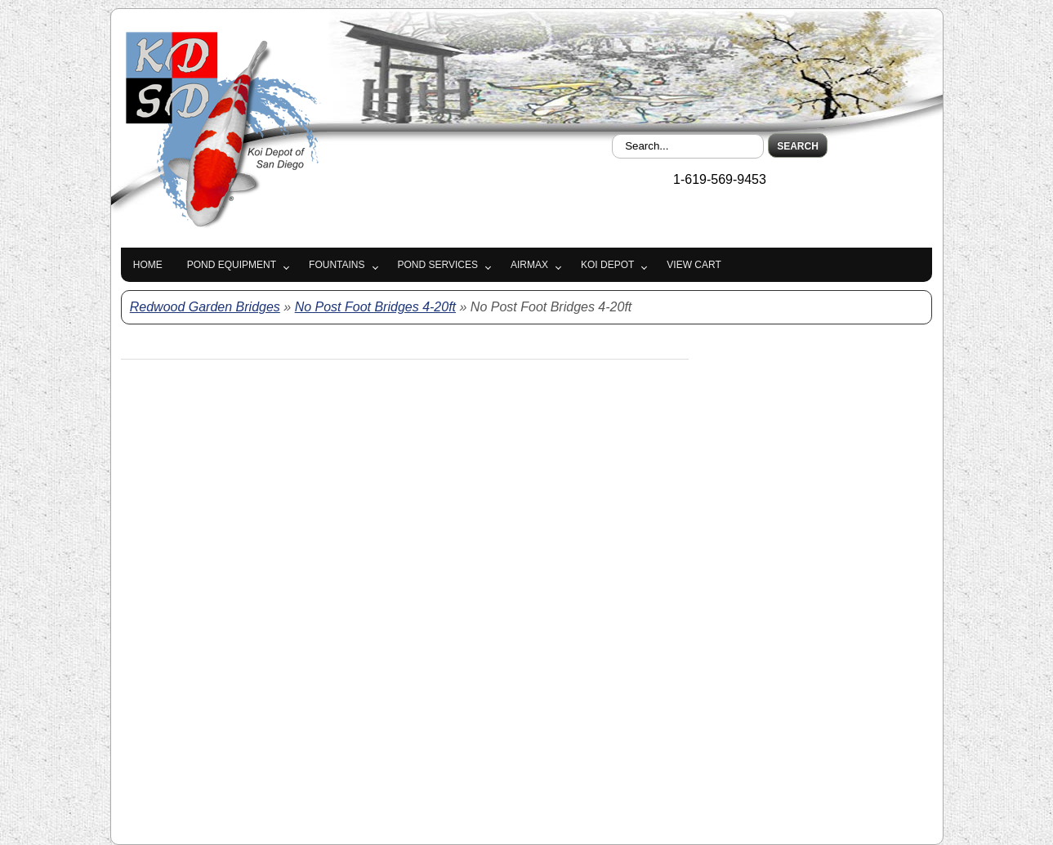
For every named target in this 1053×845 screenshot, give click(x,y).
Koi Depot (607, 264)
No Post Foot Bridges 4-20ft (375, 307)
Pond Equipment (231, 264)
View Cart (694, 264)
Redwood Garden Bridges (205, 307)
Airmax (529, 264)
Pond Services (438, 264)
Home (148, 264)
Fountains (336, 264)
